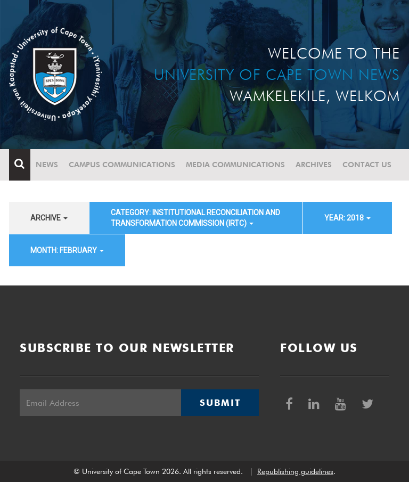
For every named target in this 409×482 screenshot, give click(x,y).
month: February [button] (67, 250)
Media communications (235, 164)
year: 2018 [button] (347, 218)
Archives (314, 164)
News (47, 164)
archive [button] (49, 218)
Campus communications (122, 164)
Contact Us (366, 164)
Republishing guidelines (295, 471)
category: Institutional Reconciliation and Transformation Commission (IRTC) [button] (195, 217)
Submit (220, 402)
